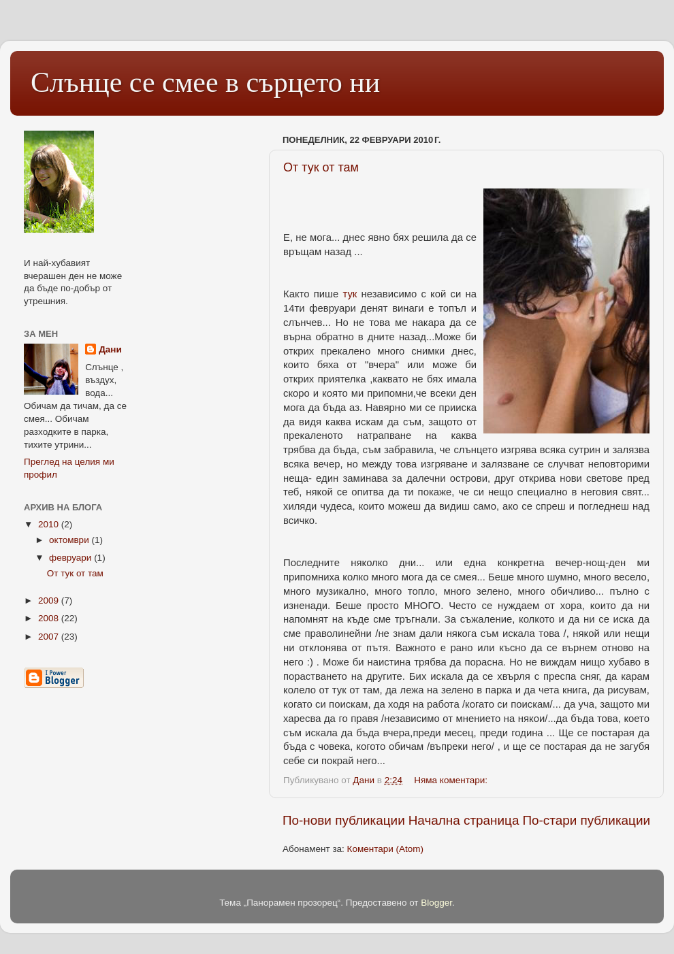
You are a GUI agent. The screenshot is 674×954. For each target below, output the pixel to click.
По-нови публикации (344, 820)
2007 (49, 636)
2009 (49, 600)
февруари (71, 558)
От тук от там (321, 167)
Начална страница (463, 820)
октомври (70, 540)
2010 (49, 524)
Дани (110, 349)
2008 (49, 618)
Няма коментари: (452, 780)
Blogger (436, 903)
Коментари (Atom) (385, 849)
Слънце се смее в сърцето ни (205, 82)
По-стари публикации (586, 820)
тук (349, 294)
